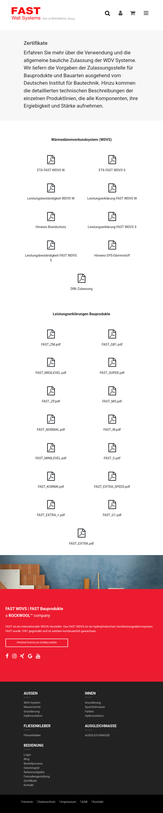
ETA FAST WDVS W (51, 162)
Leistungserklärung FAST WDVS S (112, 218)
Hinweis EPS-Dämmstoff (112, 247)
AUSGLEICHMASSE (101, 726)
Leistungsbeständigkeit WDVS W (51, 190)
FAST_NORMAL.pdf (51, 421)
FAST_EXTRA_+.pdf (51, 506)
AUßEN (31, 693)
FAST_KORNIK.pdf (51, 478)
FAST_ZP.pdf (51, 393)
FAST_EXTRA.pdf (81, 535)
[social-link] (7, 656)
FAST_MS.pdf (112, 393)
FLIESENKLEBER (37, 726)
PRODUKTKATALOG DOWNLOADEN (37, 642)
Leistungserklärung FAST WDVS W (112, 190)
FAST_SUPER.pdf (112, 364)
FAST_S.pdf (112, 450)
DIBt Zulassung (81, 280)
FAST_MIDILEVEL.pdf (51, 364)
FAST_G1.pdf (112, 506)
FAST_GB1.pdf (112, 336)
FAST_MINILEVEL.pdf (51, 450)
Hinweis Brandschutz (51, 218)
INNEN (90, 693)
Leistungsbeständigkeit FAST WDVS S (51, 249)
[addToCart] (133, 14)
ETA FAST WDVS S (112, 162)
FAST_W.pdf (112, 421)
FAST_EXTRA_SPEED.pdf (112, 478)
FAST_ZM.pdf (51, 336)
